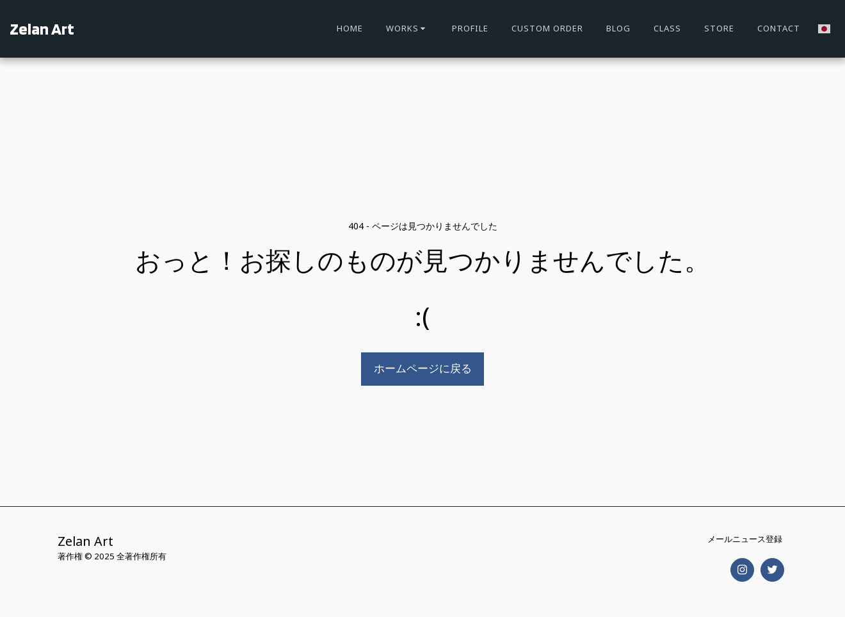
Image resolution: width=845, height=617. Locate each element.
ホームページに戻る (423, 368)
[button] (407, 29)
